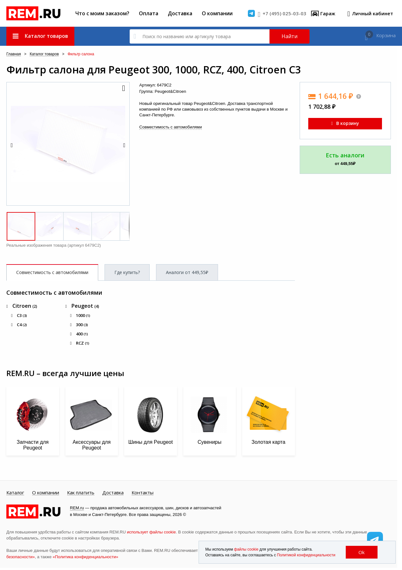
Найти (289, 36)
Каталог (15, 492)
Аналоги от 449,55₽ (187, 272)
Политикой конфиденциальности (306, 555)
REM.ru (77, 507)
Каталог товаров (44, 54)
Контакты (142, 492)
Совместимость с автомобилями (170, 127)
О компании (217, 13)
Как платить (80, 492)
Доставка (180, 13)
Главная (13, 54)
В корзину (345, 123)
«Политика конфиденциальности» (85, 556)
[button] (123, 88)
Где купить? (127, 272)
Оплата (148, 13)
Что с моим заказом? (102, 13)
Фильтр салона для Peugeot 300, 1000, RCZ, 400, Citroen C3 (153, 70)
